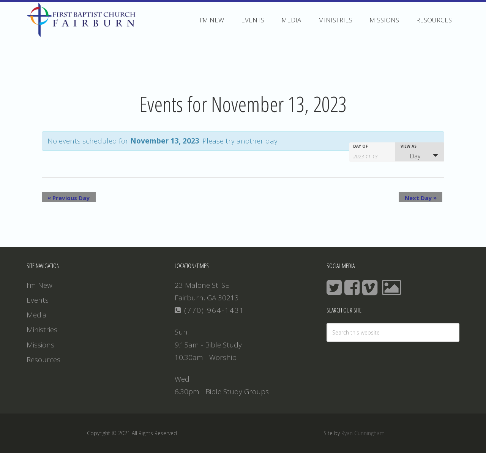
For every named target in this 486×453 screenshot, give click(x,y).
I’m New (39, 285)
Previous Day (63, 197)
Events (38, 300)
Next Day (426, 197)
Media (37, 315)
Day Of (360, 146)
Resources (43, 360)
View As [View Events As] (409, 146)
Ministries (42, 330)
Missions (40, 345)
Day (410, 156)
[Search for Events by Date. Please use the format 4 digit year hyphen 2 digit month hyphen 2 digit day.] (372, 156)
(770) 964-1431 (210, 310)
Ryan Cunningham (363, 433)
